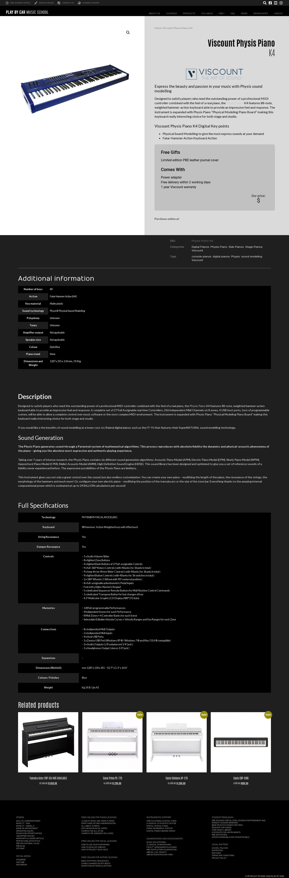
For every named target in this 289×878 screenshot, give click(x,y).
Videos (279, 13)
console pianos (201, 256)
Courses (172, 13)
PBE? (222, 13)
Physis (235, 256)
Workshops (261, 13)
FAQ (233, 13)
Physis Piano (181, 28)
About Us (155, 13)
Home (158, 28)
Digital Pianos (200, 247)
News (245, 13)
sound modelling (251, 256)
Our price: (258, 199)
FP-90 (150, 427)
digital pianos (221, 256)
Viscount (168, 28)
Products (190, 13)
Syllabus (208, 13)
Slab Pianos (236, 247)
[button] (128, 32)
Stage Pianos (254, 247)
